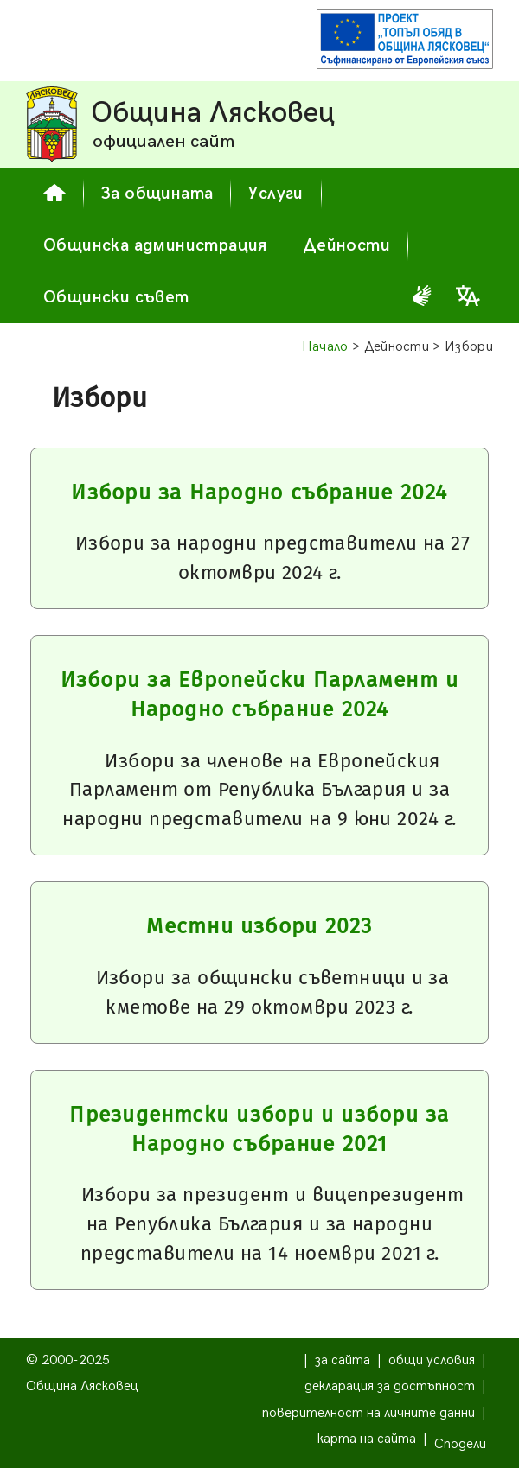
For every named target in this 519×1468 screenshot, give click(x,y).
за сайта (342, 1360)
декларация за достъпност (389, 1386)
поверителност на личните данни (368, 1413)
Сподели (460, 1444)
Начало (325, 347)
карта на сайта (366, 1439)
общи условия (431, 1360)
